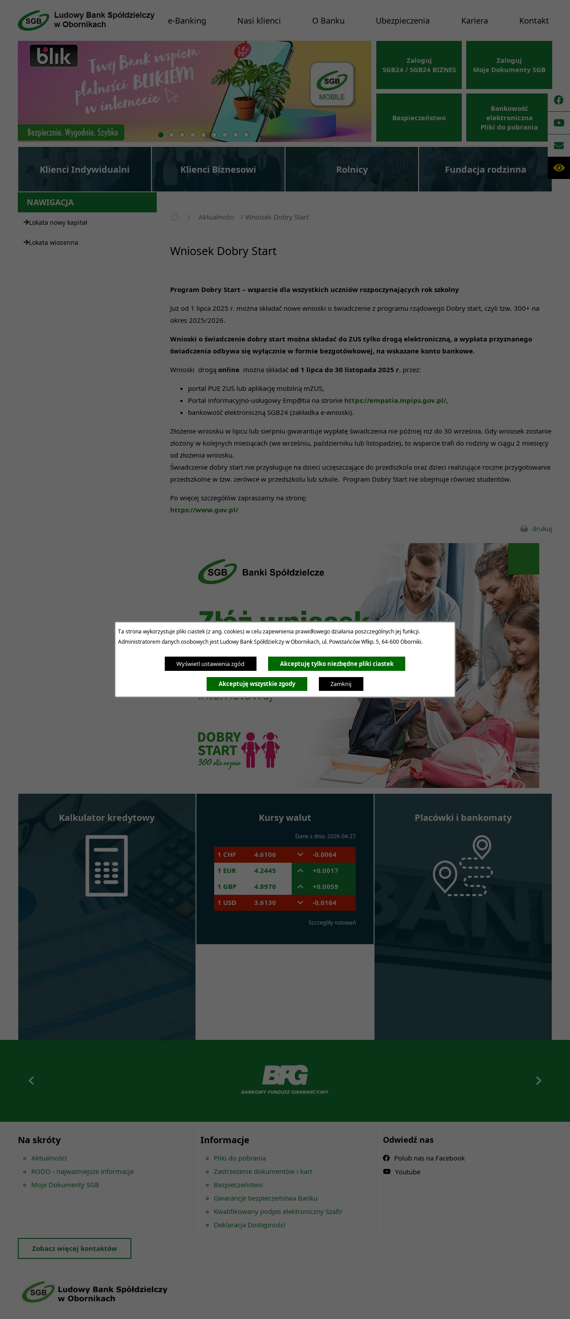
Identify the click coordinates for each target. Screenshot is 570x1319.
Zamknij (340, 684)
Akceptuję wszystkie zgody (257, 684)
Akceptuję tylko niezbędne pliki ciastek (337, 664)
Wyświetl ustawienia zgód (210, 664)
